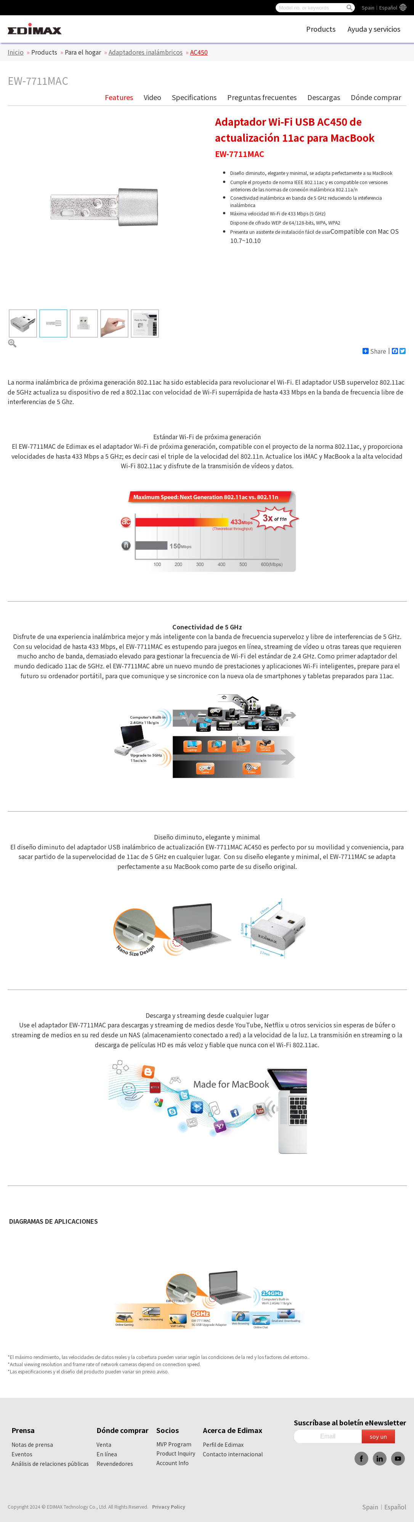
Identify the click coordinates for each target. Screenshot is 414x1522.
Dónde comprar (376, 97)
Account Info (172, 1463)
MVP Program (173, 1444)
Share (374, 351)
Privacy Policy (168, 1506)
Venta (103, 1444)
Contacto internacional (233, 1454)
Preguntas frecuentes (262, 97)
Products (320, 29)
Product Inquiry (175, 1453)
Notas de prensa (32, 1444)
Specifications (194, 97)
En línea (106, 1454)
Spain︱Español (379, 7)
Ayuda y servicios (374, 29)
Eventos (21, 1454)
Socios (167, 1430)
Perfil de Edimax (223, 1444)
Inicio (16, 52)
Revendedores (114, 1463)
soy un (378, 1436)
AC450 (199, 52)
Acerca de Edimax (232, 1430)
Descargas (323, 97)
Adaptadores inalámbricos (146, 52)
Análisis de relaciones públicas (50, 1463)
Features (119, 97)
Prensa (23, 1430)
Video (152, 97)
